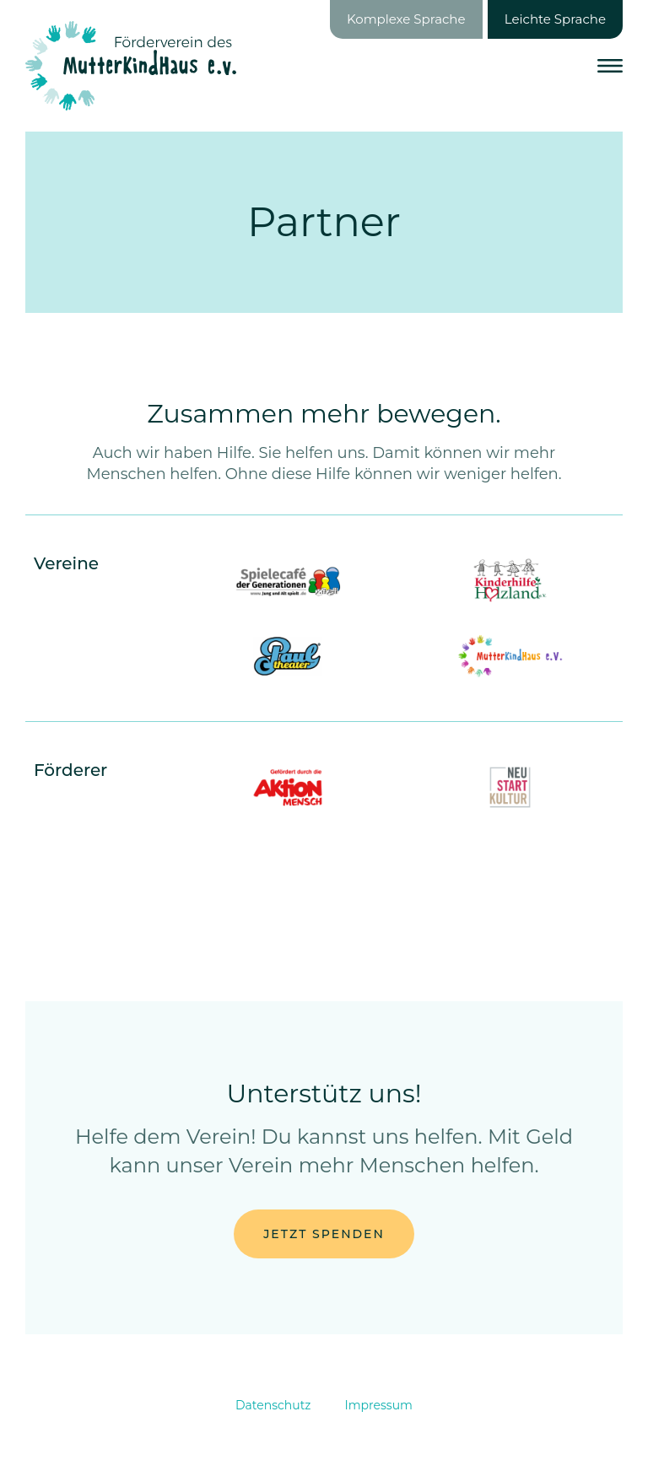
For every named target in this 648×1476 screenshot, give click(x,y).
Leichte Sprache (555, 19)
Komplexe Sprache (406, 19)
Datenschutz (272, 1405)
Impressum (379, 1405)
